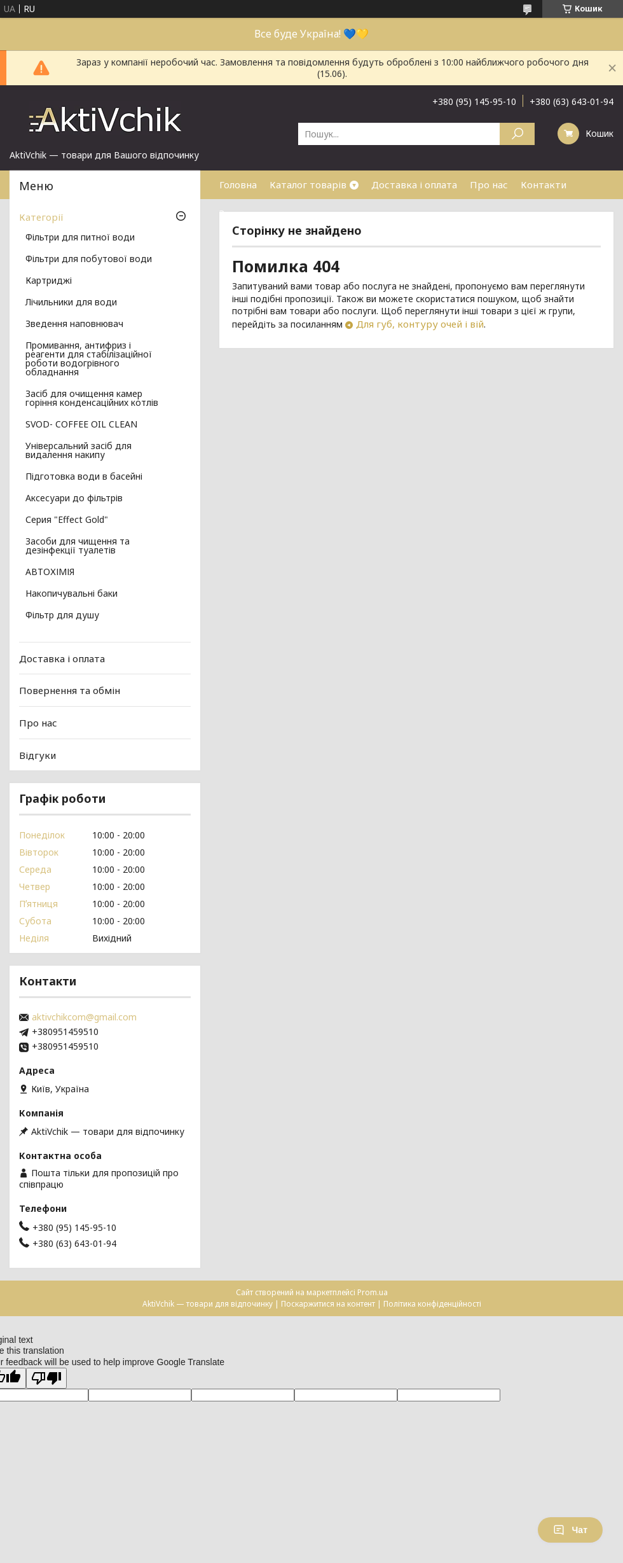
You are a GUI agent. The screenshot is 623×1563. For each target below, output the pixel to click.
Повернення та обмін (69, 690)
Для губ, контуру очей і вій (420, 323)
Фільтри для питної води (80, 238)
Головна (238, 184)
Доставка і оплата (414, 184)
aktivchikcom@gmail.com (84, 1017)
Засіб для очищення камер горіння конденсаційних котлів (91, 398)
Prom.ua (372, 1292)
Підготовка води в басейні (83, 477)
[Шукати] (517, 134)
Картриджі (48, 281)
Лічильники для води (71, 303)
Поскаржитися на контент (328, 1303)
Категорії (41, 217)
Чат (570, 1530)
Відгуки (37, 754)
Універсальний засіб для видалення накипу (78, 451)
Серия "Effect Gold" (66, 520)
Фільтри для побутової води (88, 259)
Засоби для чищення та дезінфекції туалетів (77, 546)
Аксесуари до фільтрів (74, 499)
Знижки (236, 213)
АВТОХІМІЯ (49, 572)
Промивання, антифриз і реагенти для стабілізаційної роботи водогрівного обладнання (88, 359)
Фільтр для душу (62, 616)
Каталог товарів (308, 184)
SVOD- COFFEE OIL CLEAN (81, 425)
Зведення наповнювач (74, 324)
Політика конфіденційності (432, 1303)
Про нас (489, 184)
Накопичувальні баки (71, 594)
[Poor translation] (46, 1378)
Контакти (543, 184)
